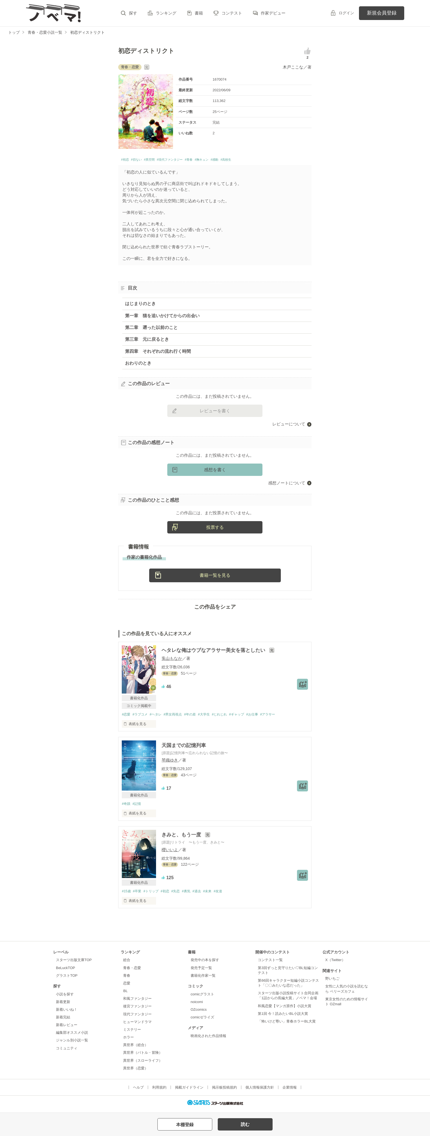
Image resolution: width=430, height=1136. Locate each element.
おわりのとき (138, 364)
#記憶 (138, 806)
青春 (126, 978)
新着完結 (63, 1020)
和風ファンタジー (137, 1001)
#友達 (228, 893)
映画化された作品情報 (208, 1038)
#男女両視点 (178, 716)
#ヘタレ (159, 716)
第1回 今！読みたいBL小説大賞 (283, 1016)
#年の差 (197, 716)
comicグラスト (202, 997)
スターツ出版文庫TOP (74, 963)
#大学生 (212, 716)
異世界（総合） (135, 1048)
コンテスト (232, 13)
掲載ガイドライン (189, 1090)
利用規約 (159, 1090)
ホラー (128, 1040)
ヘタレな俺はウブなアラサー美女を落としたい (214, 652)
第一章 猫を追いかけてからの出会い (162, 317)
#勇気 (193, 893)
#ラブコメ (142, 716)
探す (133, 13)
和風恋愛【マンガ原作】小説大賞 (284, 1008)
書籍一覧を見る (215, 576)
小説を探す (65, 997)
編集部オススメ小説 (72, 1035)
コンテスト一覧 (270, 963)
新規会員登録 (382, 13)
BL (125, 994)
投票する (215, 528)
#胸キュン (229, 160)
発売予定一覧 (201, 970)
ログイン (346, 13)
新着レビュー (66, 1028)
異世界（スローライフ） (142, 1063)
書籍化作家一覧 (203, 978)
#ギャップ (249, 716)
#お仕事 (265, 716)
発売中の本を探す (205, 963)
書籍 (199, 13)
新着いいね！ (66, 1012)
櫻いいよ (170, 852)
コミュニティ (66, 1051)
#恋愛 (126, 716)
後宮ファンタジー (137, 1009)
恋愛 (126, 986)
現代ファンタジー (137, 1017)
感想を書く (215, 471)
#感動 (247, 160)
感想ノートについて (286, 484)
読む (245, 1124)
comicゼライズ (202, 1020)
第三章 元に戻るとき (147, 341)
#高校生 (262, 160)
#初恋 (126, 160)
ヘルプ (138, 1090)
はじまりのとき (140, 305)
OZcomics (198, 1012)
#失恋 (181, 893)
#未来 (216, 893)
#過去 (205, 893)
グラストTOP (66, 978)
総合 (126, 963)
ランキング (166, 13)
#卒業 (138, 893)
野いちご (332, 981)
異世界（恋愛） (135, 1071)
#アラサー (283, 716)
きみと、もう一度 (182, 837)
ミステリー (132, 1032)
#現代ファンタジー (186, 160)
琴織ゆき (170, 762)
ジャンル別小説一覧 (72, 1043)
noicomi (197, 1004)
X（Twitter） (335, 963)
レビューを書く (215, 412)
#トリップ (154, 893)
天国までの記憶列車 (184, 747)
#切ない (141, 160)
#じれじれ (230, 716)
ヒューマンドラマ (137, 1024)
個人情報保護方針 (259, 1090)
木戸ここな (293, 67)
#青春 (212, 160)
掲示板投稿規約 (224, 1090)
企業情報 (289, 1090)
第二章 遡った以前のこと (151, 328)
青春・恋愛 (132, 970)
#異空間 (159, 160)
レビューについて (288, 425)
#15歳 (126, 893)
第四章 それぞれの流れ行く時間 (158, 352)
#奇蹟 (126, 806)
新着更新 (63, 1004)
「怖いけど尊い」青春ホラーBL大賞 (287, 1024)
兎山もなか (172, 660)
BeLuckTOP (65, 970)
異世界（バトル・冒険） (142, 1055)
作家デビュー (273, 13)
